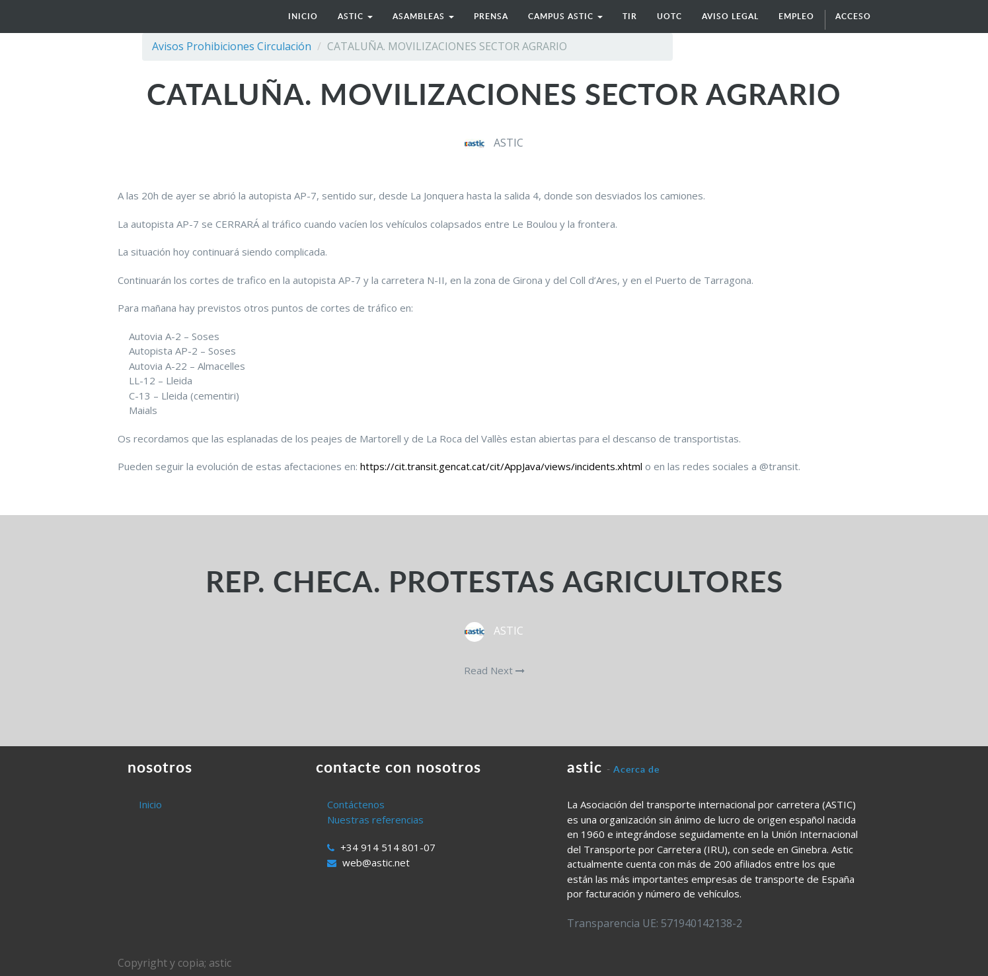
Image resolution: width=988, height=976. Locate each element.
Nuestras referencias (375, 819)
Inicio (150, 804)
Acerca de (636, 769)
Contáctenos (356, 804)
